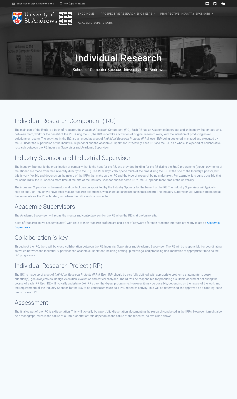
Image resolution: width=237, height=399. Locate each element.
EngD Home (86, 13)
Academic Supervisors (95, 22)
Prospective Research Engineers (126, 13)
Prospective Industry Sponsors (185, 13)
